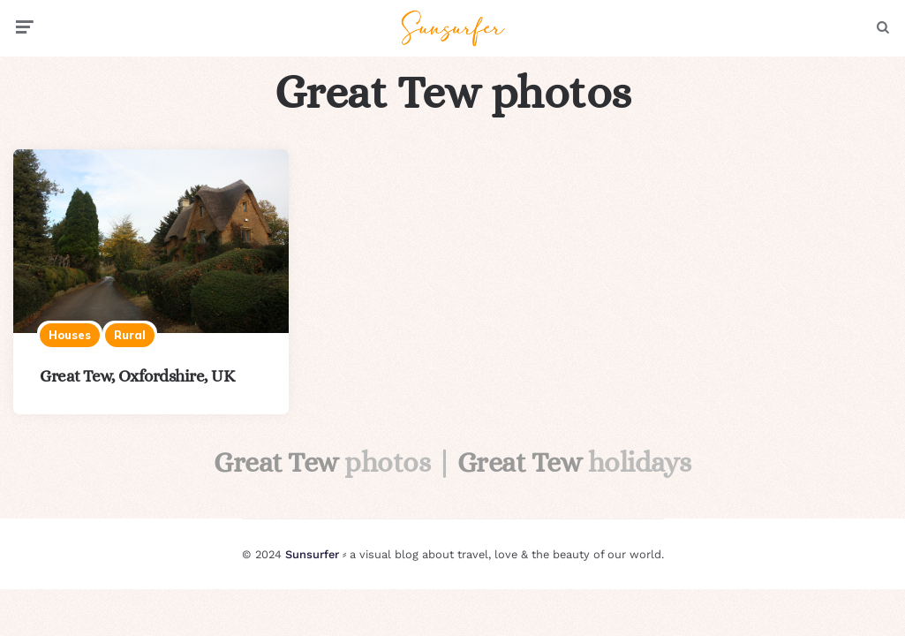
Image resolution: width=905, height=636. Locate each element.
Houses (70, 335)
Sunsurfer (312, 554)
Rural (130, 335)
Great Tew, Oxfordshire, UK (137, 376)
